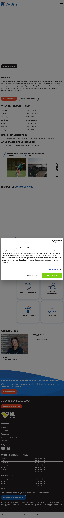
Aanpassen (32, 275)
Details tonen (53, 269)
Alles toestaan (52, 275)
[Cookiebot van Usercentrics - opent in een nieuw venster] (53, 241)
